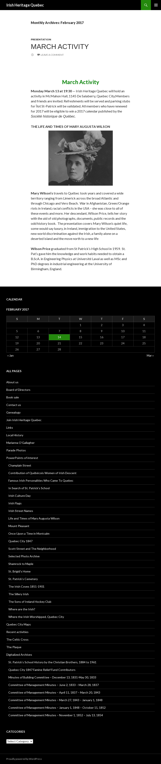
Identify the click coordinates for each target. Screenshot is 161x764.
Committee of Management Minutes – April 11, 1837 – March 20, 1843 (54, 692)
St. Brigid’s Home (19, 571)
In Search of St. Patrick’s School (29, 488)
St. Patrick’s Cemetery (23, 579)
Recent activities (17, 632)
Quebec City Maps (18, 624)
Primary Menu (156, 5)
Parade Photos (16, 450)
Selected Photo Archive (24, 556)
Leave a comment (52, 54)
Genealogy (13, 412)
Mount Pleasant (18, 526)
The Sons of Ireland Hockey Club (29, 601)
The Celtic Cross (17, 639)
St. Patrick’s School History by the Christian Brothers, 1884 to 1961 (52, 662)
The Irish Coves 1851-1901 (26, 586)
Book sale (12, 397)
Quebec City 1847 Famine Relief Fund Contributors (41, 669)
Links (9, 427)
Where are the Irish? (21, 609)
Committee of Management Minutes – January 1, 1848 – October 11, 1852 (57, 707)
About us (12, 382)
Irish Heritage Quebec (25, 5)
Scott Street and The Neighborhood (32, 548)
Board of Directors (18, 389)
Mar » (150, 355)
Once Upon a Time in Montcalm (28, 533)
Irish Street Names (20, 511)
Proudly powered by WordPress (24, 758)
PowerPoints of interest (22, 458)
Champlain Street (19, 465)
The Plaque (13, 647)
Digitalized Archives (19, 654)
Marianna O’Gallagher (20, 442)
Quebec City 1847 (20, 541)
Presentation (41, 39)
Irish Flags (15, 503)
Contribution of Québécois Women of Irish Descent (42, 473)
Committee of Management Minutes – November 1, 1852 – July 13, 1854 (55, 715)
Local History (14, 435)
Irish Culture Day (19, 495)
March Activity (60, 46)
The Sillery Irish (18, 594)
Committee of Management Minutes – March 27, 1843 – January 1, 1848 (55, 700)
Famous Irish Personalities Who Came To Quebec (40, 480)
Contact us (13, 405)
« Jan (10, 355)
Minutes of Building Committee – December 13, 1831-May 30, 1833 (52, 677)
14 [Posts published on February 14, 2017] (59, 337)
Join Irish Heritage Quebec (24, 420)
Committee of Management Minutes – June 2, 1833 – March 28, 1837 (53, 685)
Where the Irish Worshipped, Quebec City (36, 617)
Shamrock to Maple (20, 564)
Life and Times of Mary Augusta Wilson (34, 518)
